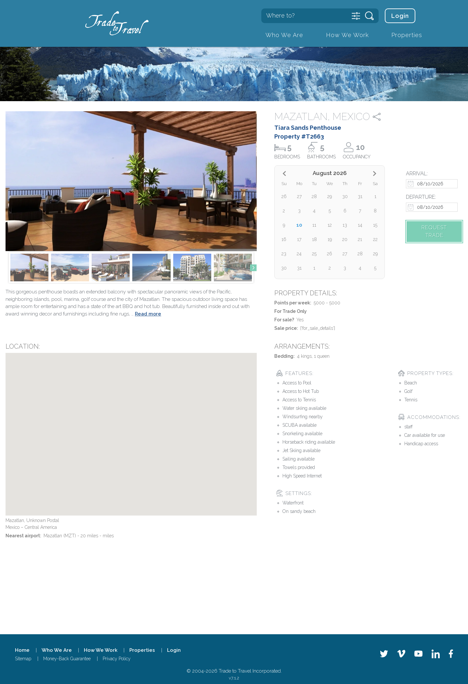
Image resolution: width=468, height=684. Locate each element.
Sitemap (23, 658)
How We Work (347, 35)
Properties (406, 35)
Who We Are (284, 35)
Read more (148, 313)
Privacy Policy (117, 658)
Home (22, 650)
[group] (29, 267)
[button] (253, 267)
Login (400, 15)
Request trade (434, 231)
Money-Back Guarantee (67, 658)
